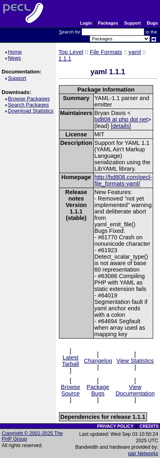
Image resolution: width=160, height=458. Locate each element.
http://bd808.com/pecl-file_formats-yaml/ (123, 180)
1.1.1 (65, 58)
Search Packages (29, 105)
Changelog (98, 361)
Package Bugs (97, 390)
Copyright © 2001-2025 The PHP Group (32, 436)
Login (86, 23)
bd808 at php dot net (121, 119)
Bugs (152, 23)
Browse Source (70, 390)
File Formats (106, 52)
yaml (134, 52)
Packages (108, 23)
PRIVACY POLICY (115, 426)
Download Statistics (32, 111)
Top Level (71, 52)
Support (132, 23)
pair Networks (143, 453)
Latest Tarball (70, 360)
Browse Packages (30, 99)
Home (16, 52)
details (120, 126)
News (15, 58)
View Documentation (135, 390)
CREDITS (148, 426)
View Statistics (135, 361)
